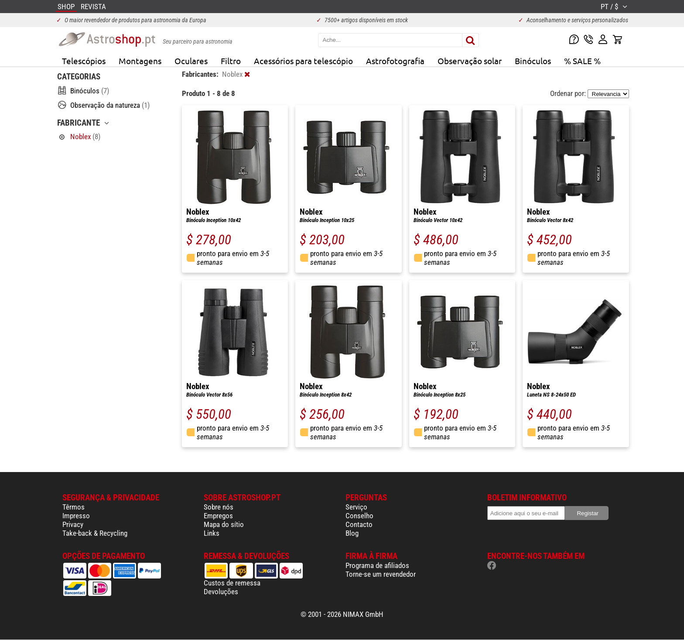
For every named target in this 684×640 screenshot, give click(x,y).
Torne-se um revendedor (380, 574)
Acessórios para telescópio (303, 60)
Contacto (359, 524)
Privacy (72, 524)
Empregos (218, 515)
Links (211, 533)
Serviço (356, 507)
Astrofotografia (395, 60)
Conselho (359, 515)
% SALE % (582, 60)
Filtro (231, 60)
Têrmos (73, 507)
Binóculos (533, 60)
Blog (352, 533)
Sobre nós (218, 507)
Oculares (191, 60)
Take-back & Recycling (94, 533)
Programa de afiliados (377, 565)
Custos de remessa (232, 582)
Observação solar (470, 60)
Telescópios (84, 60)
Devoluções (221, 591)
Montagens (140, 60)
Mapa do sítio (224, 524)
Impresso (76, 515)
